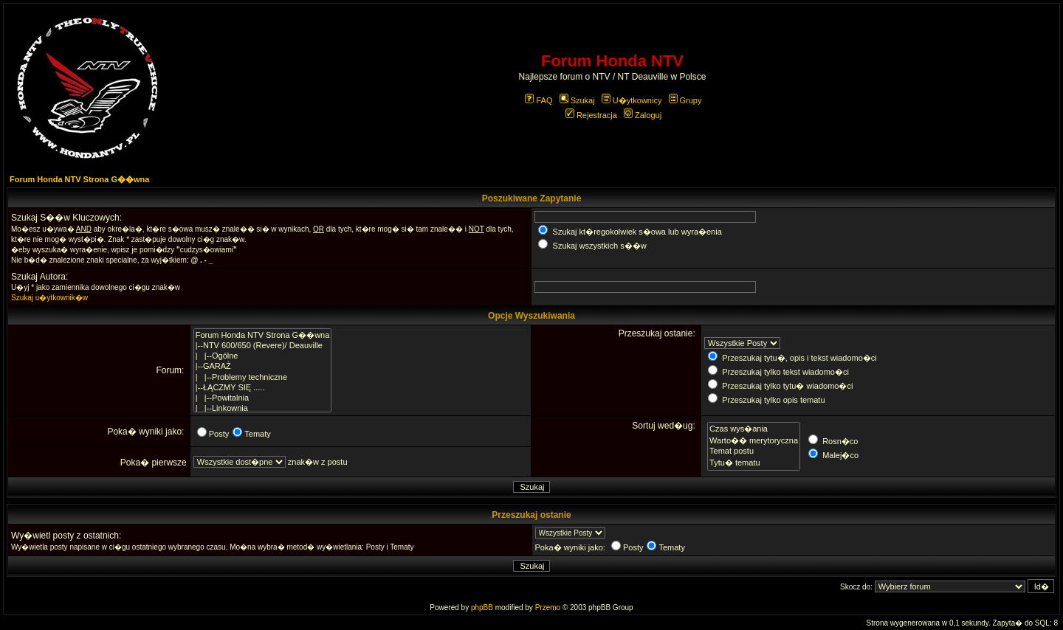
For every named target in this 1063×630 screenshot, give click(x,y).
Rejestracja (591, 115)
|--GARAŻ (262, 366)
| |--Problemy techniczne (262, 378)
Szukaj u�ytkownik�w (49, 298)
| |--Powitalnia (262, 398)
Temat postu (753, 451)
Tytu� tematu (753, 462)
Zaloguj (642, 115)
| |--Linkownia (262, 409)
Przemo (547, 607)
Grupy (685, 100)
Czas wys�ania (753, 429)
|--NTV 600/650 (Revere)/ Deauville (262, 346)
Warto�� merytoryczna (753, 440)
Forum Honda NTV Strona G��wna (79, 179)
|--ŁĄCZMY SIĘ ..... (262, 388)
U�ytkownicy (632, 100)
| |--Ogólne (262, 356)
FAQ (538, 100)
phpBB (482, 607)
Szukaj (577, 100)
